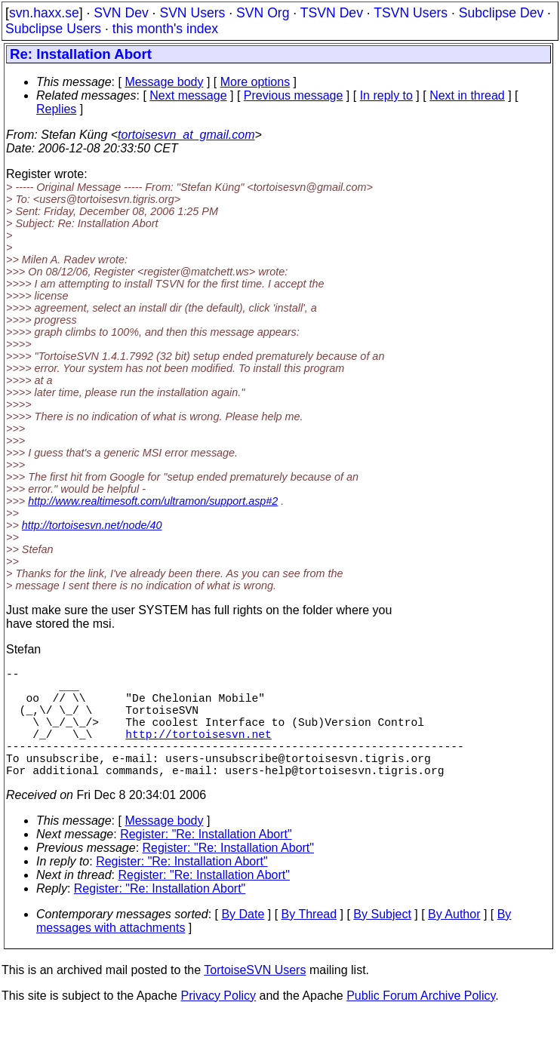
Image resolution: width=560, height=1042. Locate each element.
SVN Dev (121, 12)
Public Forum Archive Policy (420, 1022)
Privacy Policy (218, 1022)
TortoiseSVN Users (255, 997)
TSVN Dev (331, 12)
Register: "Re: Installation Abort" (205, 861)
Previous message (293, 95)
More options (255, 81)
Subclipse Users (53, 28)
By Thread (309, 941)
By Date (242, 941)
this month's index (165, 28)
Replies (56, 109)
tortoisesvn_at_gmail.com (186, 134)
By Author (454, 941)
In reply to (386, 95)
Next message (187, 95)
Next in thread (467, 95)
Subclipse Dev (501, 12)
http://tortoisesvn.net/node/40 (92, 525)
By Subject (382, 941)
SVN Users (192, 12)
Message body (164, 81)
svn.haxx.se (44, 12)
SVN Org (262, 12)
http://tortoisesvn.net (198, 751)
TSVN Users (411, 12)
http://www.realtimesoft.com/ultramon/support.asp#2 (153, 501)
